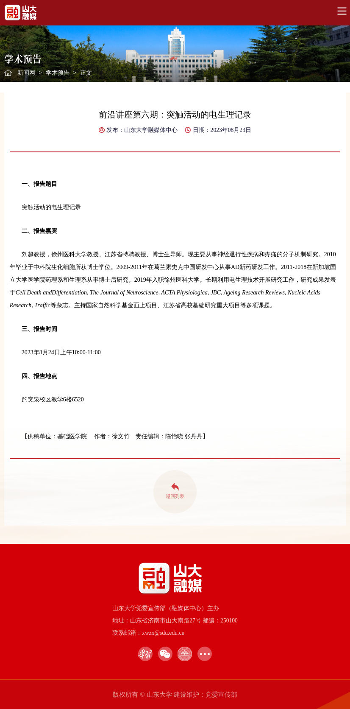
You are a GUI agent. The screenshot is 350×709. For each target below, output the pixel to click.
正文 (86, 73)
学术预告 (57, 73)
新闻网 (26, 73)
